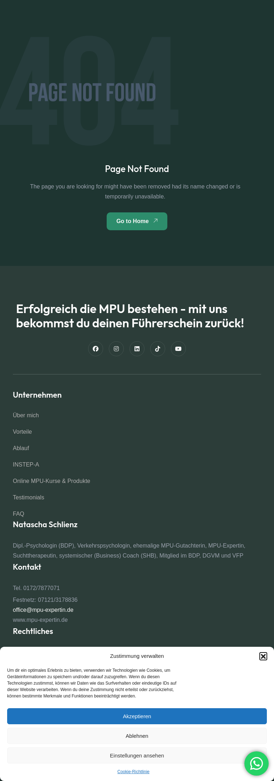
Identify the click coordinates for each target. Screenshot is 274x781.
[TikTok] (157, 348)
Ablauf (21, 448)
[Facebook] (95, 348)
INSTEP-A (26, 465)
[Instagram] (116, 348)
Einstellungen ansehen (137, 755)
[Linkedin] (137, 348)
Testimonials (28, 497)
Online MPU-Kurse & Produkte (51, 481)
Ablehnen (137, 736)
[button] (263, 656)
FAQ (18, 514)
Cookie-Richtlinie (133, 771)
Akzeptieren (137, 716)
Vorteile (22, 432)
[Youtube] (178, 348)
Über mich (26, 415)
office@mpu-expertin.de (43, 610)
